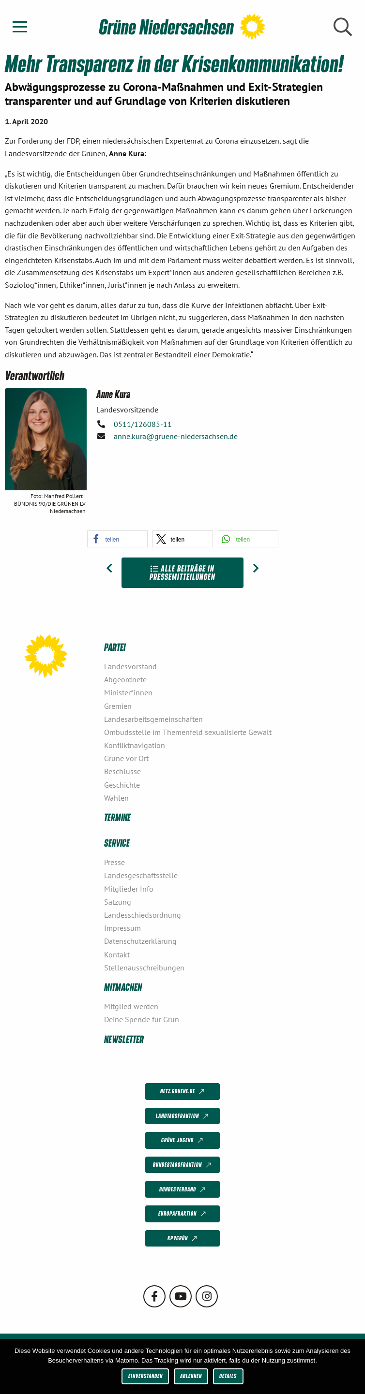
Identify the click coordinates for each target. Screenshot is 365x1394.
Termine (117, 816)
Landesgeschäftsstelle (141, 875)
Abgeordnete (125, 679)
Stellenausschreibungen (144, 967)
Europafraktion (183, 1214)
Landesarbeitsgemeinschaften (153, 719)
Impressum (122, 928)
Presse (114, 862)
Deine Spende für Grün (141, 1019)
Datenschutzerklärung (140, 941)
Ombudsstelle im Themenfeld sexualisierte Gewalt (188, 732)
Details (228, 1376)
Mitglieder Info (128, 889)
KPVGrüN (183, 1238)
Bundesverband (183, 1189)
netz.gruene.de (183, 1091)
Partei (114, 646)
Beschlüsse (122, 771)
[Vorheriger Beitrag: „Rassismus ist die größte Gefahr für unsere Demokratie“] (109, 569)
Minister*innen (128, 692)
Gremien (118, 706)
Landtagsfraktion (183, 1116)
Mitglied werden (131, 1006)
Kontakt (117, 954)
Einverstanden (145, 1376)
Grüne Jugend (183, 1140)
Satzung (117, 902)
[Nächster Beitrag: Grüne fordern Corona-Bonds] (256, 569)
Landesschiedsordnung (142, 915)
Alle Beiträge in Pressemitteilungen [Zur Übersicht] (182, 573)
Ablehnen (191, 1376)
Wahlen (116, 798)
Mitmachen (123, 986)
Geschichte (122, 785)
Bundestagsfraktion (183, 1165)
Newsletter (124, 1038)
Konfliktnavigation (134, 745)
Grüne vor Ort (126, 758)
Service (117, 842)
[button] (117, 538)
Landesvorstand (130, 666)
